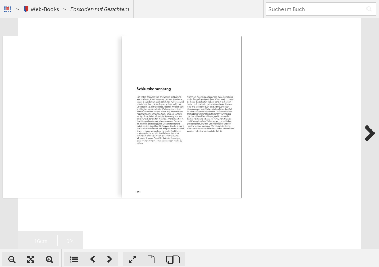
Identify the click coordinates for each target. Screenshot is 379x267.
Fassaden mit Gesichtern (99, 9)
